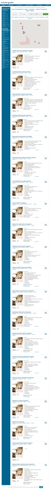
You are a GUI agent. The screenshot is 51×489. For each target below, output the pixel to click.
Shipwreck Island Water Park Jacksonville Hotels (5, 60)
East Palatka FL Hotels (5, 18)
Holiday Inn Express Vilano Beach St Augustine (23, 377)
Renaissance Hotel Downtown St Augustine (22, 136)
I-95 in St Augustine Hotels (5, 37)
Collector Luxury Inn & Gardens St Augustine (22, 50)
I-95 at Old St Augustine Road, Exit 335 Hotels (5, 48)
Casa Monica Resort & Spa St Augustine (21, 71)
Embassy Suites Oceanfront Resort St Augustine (23, 464)
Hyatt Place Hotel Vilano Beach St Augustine (22, 443)
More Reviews (37, 89)
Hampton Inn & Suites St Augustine (20, 400)
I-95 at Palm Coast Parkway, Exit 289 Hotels (5, 50)
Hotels (16, 7)
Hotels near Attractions (29, 5)
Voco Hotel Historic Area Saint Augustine (21, 181)
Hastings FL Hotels (4, 13)
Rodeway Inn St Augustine (18, 421)
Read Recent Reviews (26, 89)
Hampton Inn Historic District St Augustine (22, 333)
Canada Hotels (10, 5)
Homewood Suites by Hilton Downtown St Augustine (24, 157)
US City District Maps (20, 7)
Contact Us (47, 5)
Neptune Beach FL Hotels (5, 25)
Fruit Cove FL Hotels (5, 22)
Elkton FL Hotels (4, 11)
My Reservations (39, 5)
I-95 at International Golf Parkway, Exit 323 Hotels (5, 39)
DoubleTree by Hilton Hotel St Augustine (21, 246)
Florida (24, 7)
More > (32, 86)
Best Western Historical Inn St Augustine (21, 312)
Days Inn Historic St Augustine (19, 202)
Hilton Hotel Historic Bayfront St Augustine (22, 94)
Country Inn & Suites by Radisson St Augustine (23, 356)
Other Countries (19, 5)
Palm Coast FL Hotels (5, 16)
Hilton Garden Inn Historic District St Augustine (23, 290)
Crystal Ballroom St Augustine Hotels (4, 41)
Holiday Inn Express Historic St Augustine (21, 267)
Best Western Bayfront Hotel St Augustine (21, 115)
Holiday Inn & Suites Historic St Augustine (21, 224)
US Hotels (3, 5)
